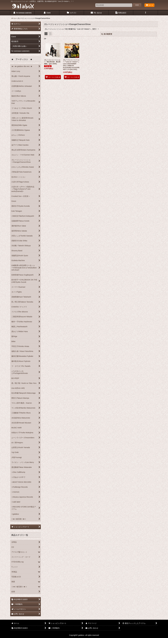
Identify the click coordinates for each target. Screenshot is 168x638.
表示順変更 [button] (106, 34)
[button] (145, 12)
